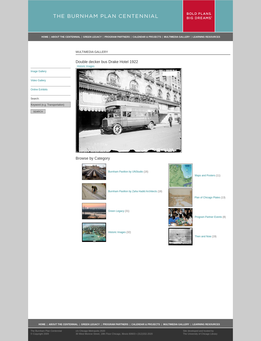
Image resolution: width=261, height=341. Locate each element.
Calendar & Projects (147, 37)
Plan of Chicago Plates (194, 197)
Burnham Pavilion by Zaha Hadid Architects (119, 191)
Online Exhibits (39, 89)
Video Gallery (38, 80)
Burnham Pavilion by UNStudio (112, 171)
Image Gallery (38, 71)
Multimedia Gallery (177, 37)
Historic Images (85, 66)
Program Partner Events (195, 216)
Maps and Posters (191, 175)
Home (44, 37)
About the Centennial (65, 37)
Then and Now (189, 236)
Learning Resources (206, 37)
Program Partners (117, 37)
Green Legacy (92, 37)
